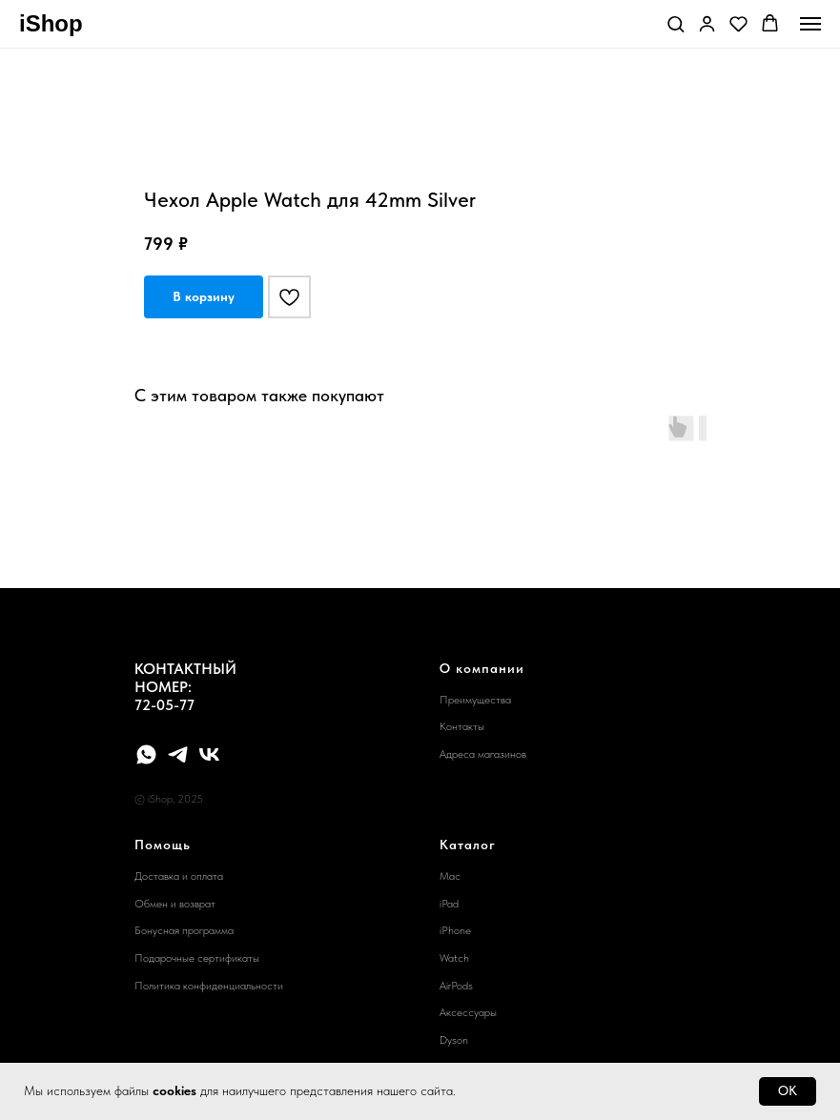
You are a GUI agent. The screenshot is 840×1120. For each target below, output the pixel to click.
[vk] (209, 754)
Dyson (454, 1040)
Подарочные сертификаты (196, 958)
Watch (454, 958)
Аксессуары (468, 1012)
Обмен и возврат (174, 903)
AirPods (456, 985)
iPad (449, 903)
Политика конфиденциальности (208, 985)
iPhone (455, 930)
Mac (450, 876)
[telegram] (178, 754)
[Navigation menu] (810, 24)
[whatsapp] (146, 754)
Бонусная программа (184, 930)
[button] (675, 23)
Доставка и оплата (178, 876)
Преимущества (475, 699)
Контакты (462, 726)
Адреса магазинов (483, 754)
